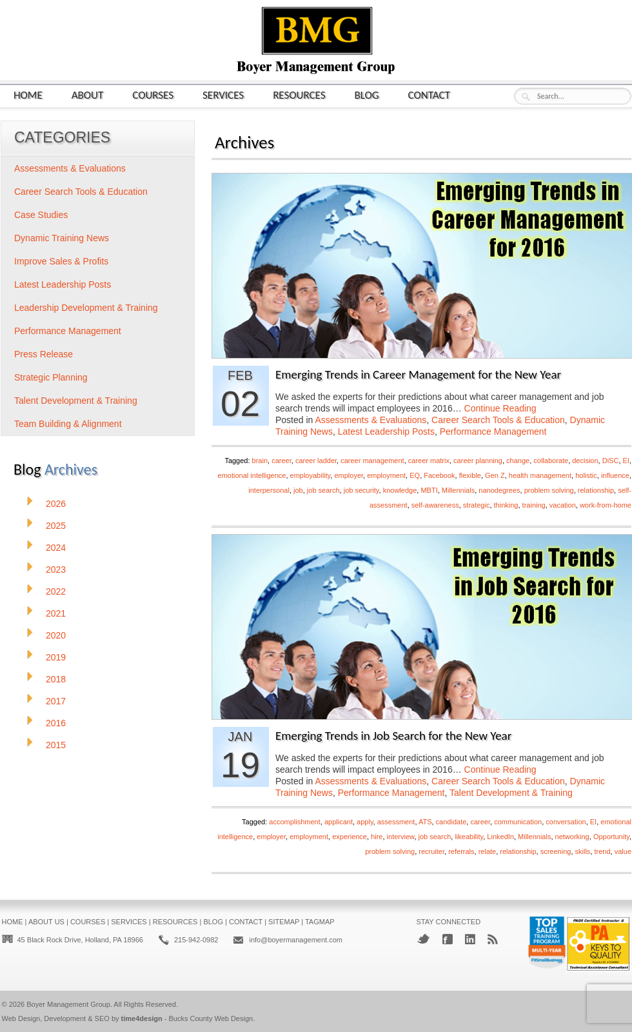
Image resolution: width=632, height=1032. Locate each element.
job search (323, 490)
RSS (493, 939)
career (281, 460)
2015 (56, 745)
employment (386, 475)
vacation (562, 505)
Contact (429, 94)
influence (615, 475)
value (623, 851)
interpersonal (269, 490)
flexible (470, 475)
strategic (476, 505)
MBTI (428, 490)
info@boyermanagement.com (295, 940)
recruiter (431, 851)
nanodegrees (499, 490)
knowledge (400, 490)
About (88, 94)
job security (361, 490)
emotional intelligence (252, 475)
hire (376, 836)
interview (401, 836)
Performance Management (493, 431)
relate (488, 851)
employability (310, 475)
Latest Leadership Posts (386, 431)
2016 (56, 723)
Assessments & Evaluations (371, 420)
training (534, 505)
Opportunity (611, 836)
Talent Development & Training (511, 793)
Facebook (439, 475)
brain (260, 460)
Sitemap (283, 922)
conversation (566, 822)
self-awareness (435, 505)
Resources (299, 94)
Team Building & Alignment (68, 424)
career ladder (316, 460)
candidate (451, 822)
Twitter (423, 939)
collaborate (550, 460)
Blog (367, 94)
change (517, 460)
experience (349, 836)
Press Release (43, 354)
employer (348, 475)
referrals (461, 851)
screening (555, 851)
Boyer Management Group (68, 1004)
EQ (415, 475)
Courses (152, 94)
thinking (506, 505)
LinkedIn (500, 836)
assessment (396, 822)
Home (28, 94)
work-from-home (605, 505)
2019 (56, 657)
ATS (425, 822)
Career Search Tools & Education (498, 420)
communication (518, 822)
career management (372, 460)
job (298, 490)
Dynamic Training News (61, 238)
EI (626, 460)
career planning (477, 460)
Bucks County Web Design (211, 1018)
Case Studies (41, 215)
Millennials (458, 490)
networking (572, 836)
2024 (56, 547)
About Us (46, 922)
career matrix (428, 460)
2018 (56, 679)
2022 (56, 591)
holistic (586, 475)
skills (583, 851)
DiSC (610, 460)
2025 (56, 526)
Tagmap (320, 922)
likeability (469, 836)
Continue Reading (500, 408)
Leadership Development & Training (86, 308)
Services (223, 94)
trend (603, 851)
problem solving (549, 490)
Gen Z (495, 475)
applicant (338, 822)
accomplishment (294, 822)
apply (365, 822)
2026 (56, 504)
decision (585, 460)
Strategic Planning (51, 377)
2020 (56, 635)
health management (540, 475)
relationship (596, 490)
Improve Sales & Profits (61, 261)
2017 (56, 701)
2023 (56, 569)
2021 (56, 613)
